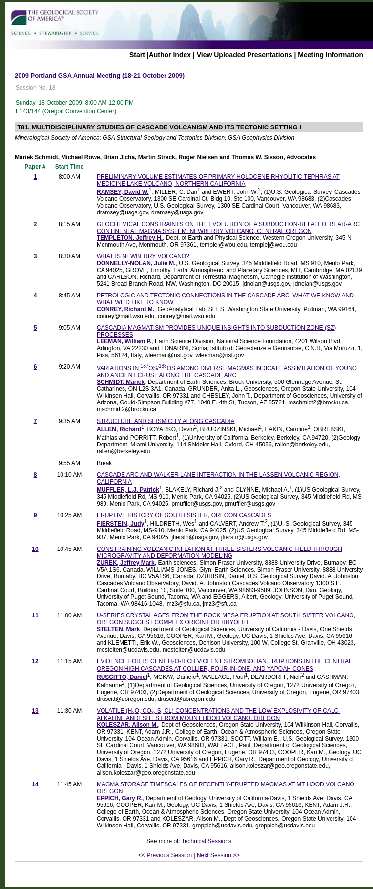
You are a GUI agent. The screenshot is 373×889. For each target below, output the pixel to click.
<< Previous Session (165, 855)
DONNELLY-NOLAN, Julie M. (136, 263)
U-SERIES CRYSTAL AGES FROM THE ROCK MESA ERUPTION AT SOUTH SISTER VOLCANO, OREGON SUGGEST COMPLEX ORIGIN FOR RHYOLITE (226, 619)
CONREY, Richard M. (125, 309)
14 (35, 784)
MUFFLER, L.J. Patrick (128, 490)
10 (35, 549)
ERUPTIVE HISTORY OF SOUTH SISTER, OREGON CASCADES (184, 515)
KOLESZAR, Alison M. (127, 724)
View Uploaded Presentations (244, 55)
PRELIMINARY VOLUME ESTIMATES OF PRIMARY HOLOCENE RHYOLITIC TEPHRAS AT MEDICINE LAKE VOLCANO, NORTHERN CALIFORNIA (218, 180)
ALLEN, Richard (119, 429)
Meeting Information (330, 55)
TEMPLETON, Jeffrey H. (130, 237)
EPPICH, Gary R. (120, 798)
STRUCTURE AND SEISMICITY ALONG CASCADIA (166, 421)
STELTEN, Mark (118, 629)
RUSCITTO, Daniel (122, 677)
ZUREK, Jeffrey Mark (126, 562)
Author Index (170, 55)
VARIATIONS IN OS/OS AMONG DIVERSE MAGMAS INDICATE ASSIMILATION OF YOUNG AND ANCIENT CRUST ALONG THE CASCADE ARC (227, 372)
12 (35, 661)
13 (35, 710)
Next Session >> (218, 855)
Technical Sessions (206, 841)
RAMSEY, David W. (123, 192)
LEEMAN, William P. (124, 341)
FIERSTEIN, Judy (120, 523)
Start (137, 55)
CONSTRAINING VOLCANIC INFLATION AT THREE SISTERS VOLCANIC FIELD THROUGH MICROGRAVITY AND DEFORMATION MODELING (219, 552)
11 (35, 615)
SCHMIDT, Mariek (121, 382)
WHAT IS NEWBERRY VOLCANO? (143, 256)
